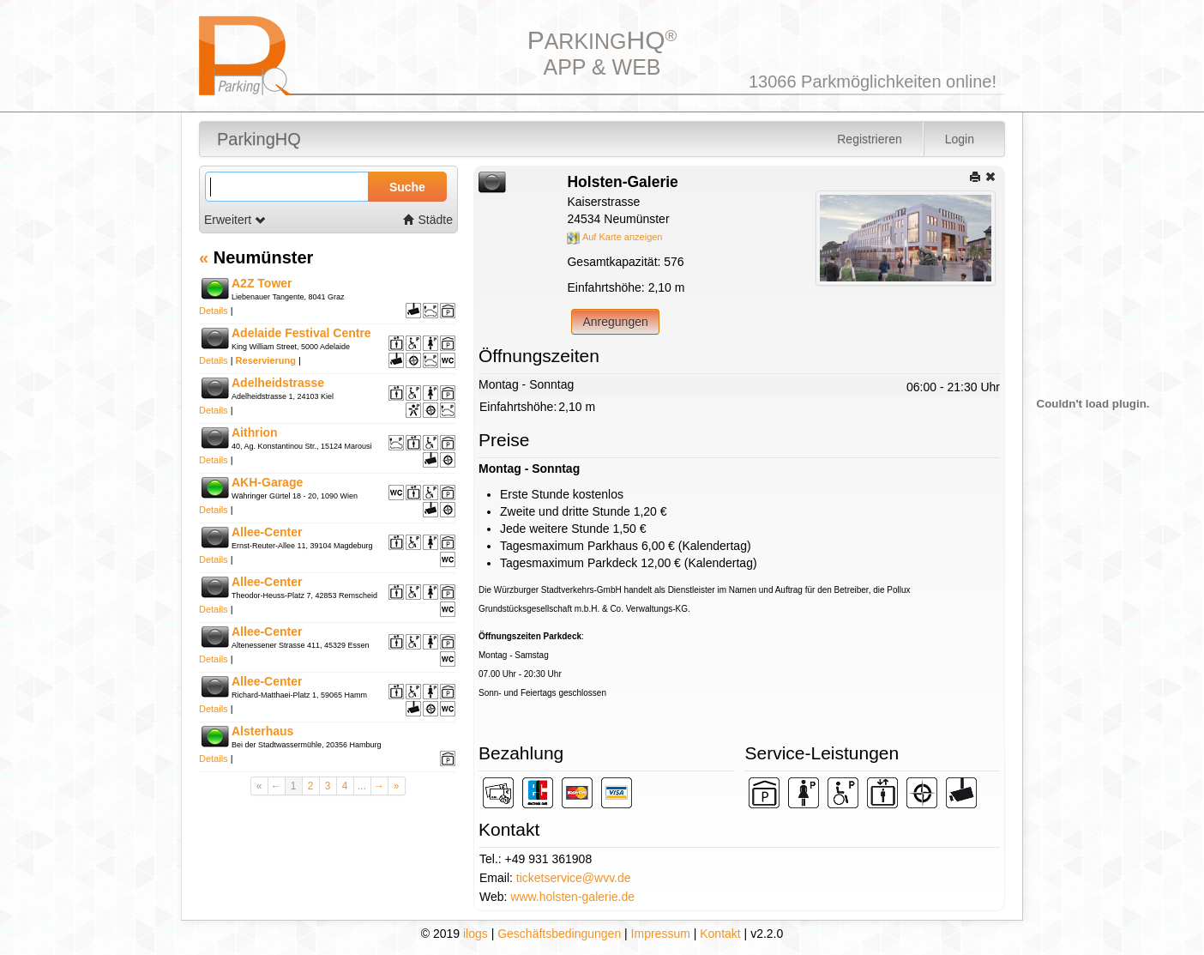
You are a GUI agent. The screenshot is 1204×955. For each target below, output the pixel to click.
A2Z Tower (262, 283)
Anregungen (614, 322)
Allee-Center (267, 532)
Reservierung (266, 360)
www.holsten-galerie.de (572, 897)
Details (213, 310)
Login (959, 139)
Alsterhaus (262, 731)
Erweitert (235, 220)
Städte (428, 220)
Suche (407, 187)
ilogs (475, 933)
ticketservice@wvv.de (573, 878)
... (362, 786)
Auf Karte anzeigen (614, 237)
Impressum (660, 933)
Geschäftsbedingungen (559, 933)
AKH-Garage (267, 482)
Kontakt (720, 933)
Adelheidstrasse (278, 383)
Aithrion (255, 432)
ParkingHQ (259, 139)
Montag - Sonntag (526, 384)
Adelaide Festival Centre (301, 333)
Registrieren (869, 139)
